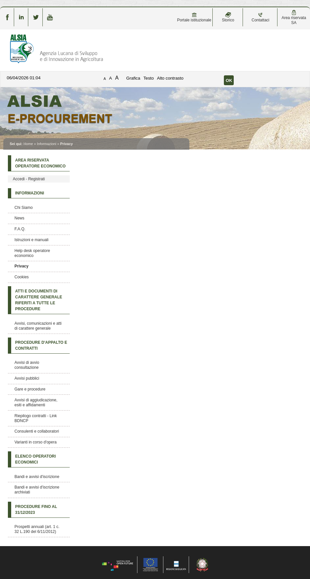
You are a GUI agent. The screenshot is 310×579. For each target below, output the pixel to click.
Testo (148, 78)
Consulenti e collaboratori (36, 431)
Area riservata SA (293, 17)
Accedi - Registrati (29, 179)
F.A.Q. (19, 229)
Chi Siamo (23, 207)
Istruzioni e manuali (31, 240)
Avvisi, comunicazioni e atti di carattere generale (37, 326)
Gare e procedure (29, 389)
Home (28, 144)
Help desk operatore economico (32, 253)
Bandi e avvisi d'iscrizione (36, 476)
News (19, 218)
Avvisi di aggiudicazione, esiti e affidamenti (36, 402)
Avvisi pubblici (26, 378)
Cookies (21, 277)
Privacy (21, 266)
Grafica (133, 78)
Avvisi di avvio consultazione (26, 365)
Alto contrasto (170, 78)
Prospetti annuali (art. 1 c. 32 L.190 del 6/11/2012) (37, 529)
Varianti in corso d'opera (35, 442)
